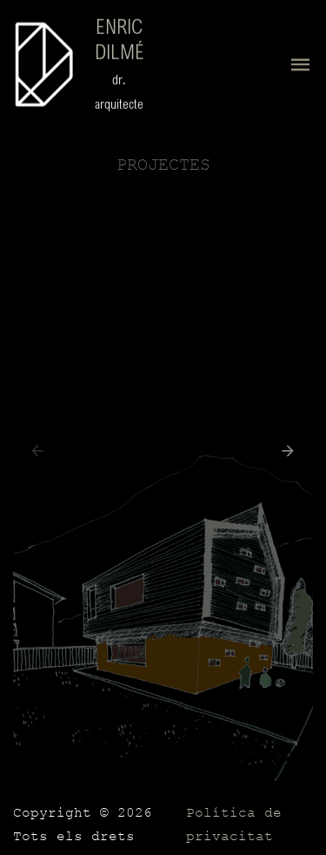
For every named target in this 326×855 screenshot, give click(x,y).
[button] (284, 454)
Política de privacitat (234, 825)
